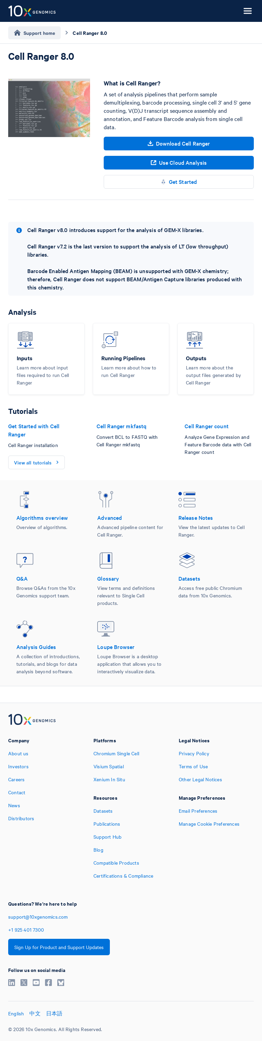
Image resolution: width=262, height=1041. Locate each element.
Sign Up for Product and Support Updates (59, 947)
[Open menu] (248, 11)
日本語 (54, 1013)
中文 (34, 1013)
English (16, 1013)
